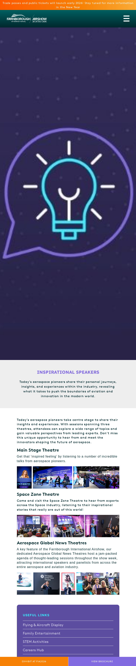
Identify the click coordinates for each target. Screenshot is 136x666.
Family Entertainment (41, 633)
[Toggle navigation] (126, 18)
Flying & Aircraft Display (43, 625)
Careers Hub (33, 650)
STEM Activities (35, 641)
